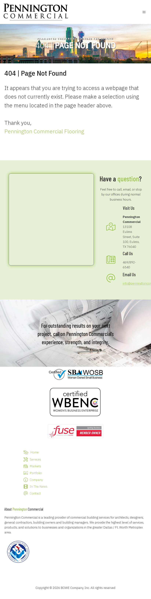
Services (35, 459)
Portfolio (36, 473)
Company (36, 480)
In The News (38, 487)
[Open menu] (144, 12)
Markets (35, 466)
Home (34, 452)
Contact (35, 493)
